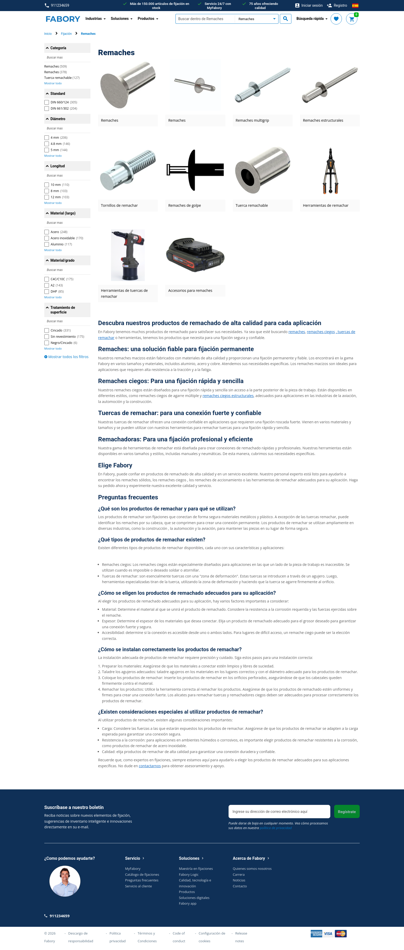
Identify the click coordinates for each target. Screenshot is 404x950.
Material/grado (62, 260)
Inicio (48, 34)
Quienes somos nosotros (252, 868)
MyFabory (132, 868)
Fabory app (187, 903)
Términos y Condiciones (147, 937)
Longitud (57, 166)
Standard (57, 94)
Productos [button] (146, 18)
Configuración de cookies (212, 937)
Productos (187, 891)
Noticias (239, 880)
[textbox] (205, 19)
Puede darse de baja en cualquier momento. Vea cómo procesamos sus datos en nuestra (278, 825)
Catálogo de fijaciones (142, 874)
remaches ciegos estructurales (228, 395)
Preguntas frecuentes (141, 880)
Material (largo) (62, 213)
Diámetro (57, 119)
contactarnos (150, 765)
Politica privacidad (118, 937)
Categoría (58, 48)
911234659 (57, 5)
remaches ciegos (321, 331)
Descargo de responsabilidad (80, 937)
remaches (297, 331)
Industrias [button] (94, 18)
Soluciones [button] (120, 18)
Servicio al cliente (138, 886)
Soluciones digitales (194, 897)
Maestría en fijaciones (196, 868)
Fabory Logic (188, 874)
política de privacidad (276, 827)
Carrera (239, 874)
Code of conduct (179, 937)
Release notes (241, 937)
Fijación (66, 34)
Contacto (240, 886)
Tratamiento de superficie (62, 309)
